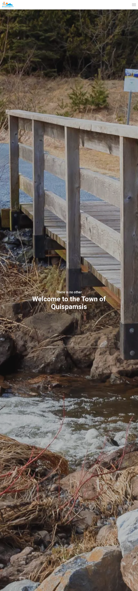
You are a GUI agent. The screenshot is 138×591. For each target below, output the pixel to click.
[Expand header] (134, 4)
